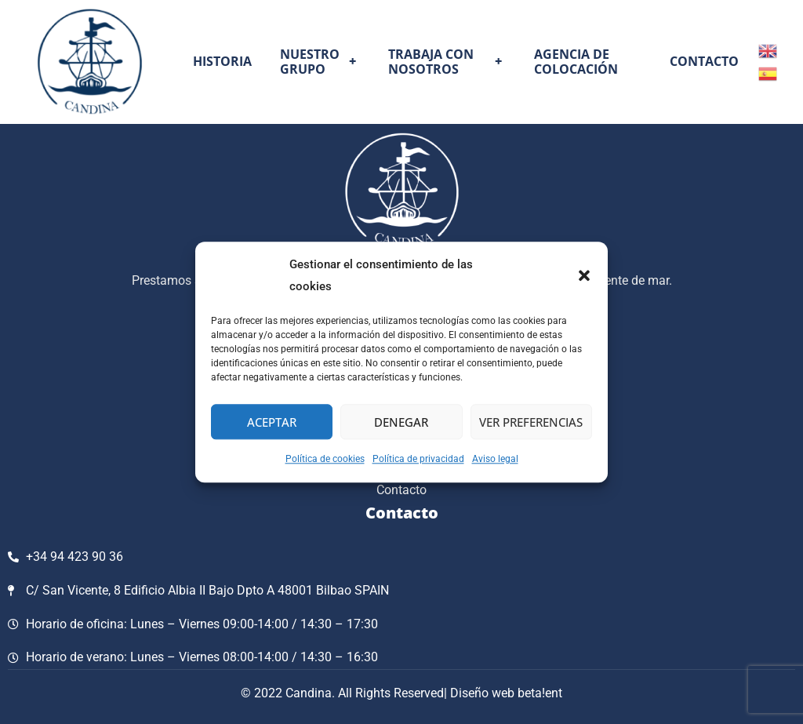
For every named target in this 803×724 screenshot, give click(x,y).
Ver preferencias (531, 422)
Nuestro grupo (320, 61)
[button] (584, 276)
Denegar (401, 422)
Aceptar (271, 422)
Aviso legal (495, 458)
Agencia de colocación (576, 61)
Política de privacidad (418, 458)
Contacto (704, 61)
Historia (222, 61)
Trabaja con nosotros (446, 61)
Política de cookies (325, 458)
